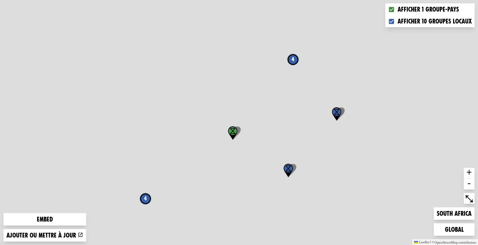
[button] (288, 170)
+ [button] (469, 173)
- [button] (469, 184)
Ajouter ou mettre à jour (44, 235)
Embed (45, 219)
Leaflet (421, 242)
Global (456, 229)
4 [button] (293, 59)
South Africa (454, 213)
